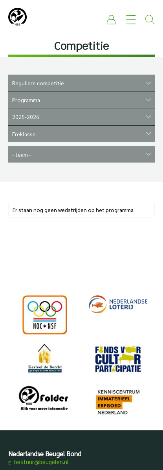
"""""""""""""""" (81, 116)
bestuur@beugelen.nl (41, 461)
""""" (81, 134)
